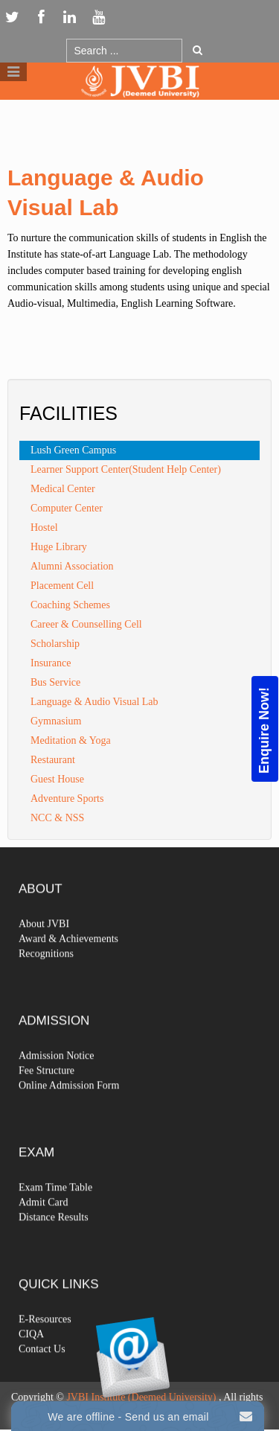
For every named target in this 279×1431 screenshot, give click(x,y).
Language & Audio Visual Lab (94, 701)
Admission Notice (56, 1081)
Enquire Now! (264, 730)
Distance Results (54, 1243)
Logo (140, 111)
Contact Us (42, 1374)
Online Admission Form (69, 1111)
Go (197, 50)
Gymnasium (56, 721)
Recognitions (46, 979)
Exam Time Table (55, 1213)
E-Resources (45, 1345)
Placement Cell (62, 585)
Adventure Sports (67, 798)
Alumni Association (72, 566)
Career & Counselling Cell (86, 624)
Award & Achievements (68, 964)
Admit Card (43, 1228)
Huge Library (59, 546)
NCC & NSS (57, 817)
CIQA (31, 1359)
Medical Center (63, 488)
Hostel (44, 527)
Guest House (57, 779)
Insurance (51, 663)
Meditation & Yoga (71, 740)
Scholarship (55, 643)
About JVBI (44, 949)
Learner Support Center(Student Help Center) (126, 469)
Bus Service (55, 682)
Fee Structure (46, 1096)
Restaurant (53, 759)
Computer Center (67, 508)
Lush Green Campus (73, 450)
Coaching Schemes (70, 605)
